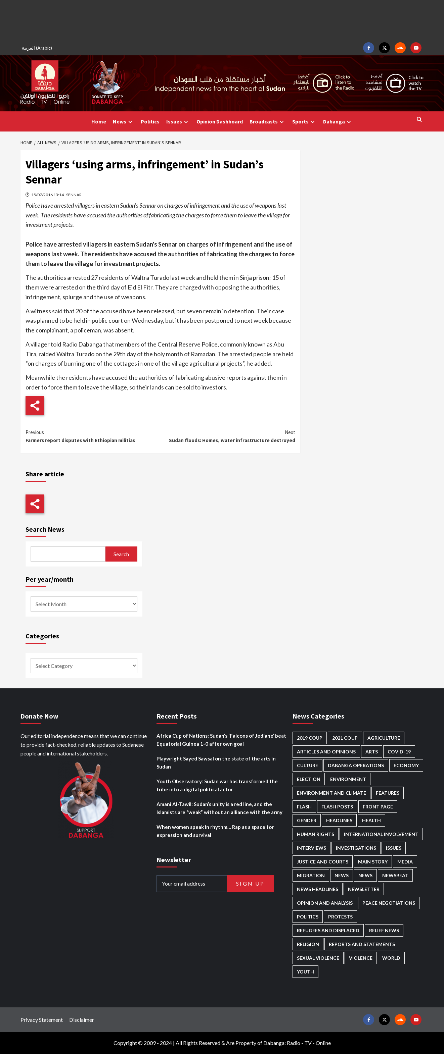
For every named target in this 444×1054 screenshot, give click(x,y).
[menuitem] (37, 47)
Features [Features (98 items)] (387, 793)
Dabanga (338, 121)
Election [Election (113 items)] (308, 779)
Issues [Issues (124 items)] (393, 848)
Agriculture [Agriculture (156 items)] (383, 738)
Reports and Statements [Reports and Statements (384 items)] (362, 944)
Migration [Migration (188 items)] (311, 875)
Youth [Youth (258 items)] (305, 971)
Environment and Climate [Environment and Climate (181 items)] (331, 793)
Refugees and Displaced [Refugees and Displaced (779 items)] (328, 930)
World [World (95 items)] (391, 958)
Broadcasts (267, 121)
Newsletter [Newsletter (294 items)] (364, 889)
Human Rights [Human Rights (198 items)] (315, 834)
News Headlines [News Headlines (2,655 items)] (317, 889)
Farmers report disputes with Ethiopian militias (93, 435)
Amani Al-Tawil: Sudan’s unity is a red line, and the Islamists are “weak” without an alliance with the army (219, 808)
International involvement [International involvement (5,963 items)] (381, 834)
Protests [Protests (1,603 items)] (340, 916)
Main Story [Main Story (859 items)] (373, 861)
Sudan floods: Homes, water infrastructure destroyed (227, 435)
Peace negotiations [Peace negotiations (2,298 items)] (388, 903)
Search (121, 554)
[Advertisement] (222, 20)
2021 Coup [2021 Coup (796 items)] (345, 738)
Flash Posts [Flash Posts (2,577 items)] (337, 806)
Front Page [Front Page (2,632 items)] (378, 806)
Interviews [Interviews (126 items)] (311, 848)
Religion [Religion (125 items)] (308, 944)
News (123, 121)
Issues (178, 121)
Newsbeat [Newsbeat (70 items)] (395, 875)
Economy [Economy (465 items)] (406, 765)
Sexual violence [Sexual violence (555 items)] (318, 958)
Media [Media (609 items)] (405, 861)
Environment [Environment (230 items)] (348, 779)
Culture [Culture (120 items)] (307, 765)
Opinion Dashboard (219, 121)
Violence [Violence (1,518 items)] (360, 958)
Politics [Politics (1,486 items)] (307, 916)
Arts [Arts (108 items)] (371, 751)
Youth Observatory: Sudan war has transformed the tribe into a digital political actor (217, 785)
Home (98, 121)
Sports (304, 121)
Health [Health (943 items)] (371, 820)
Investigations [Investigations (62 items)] (356, 848)
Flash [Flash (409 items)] (304, 806)
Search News (45, 529)
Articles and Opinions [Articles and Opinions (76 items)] (326, 751)
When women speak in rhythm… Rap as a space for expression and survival (215, 831)
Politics (150, 121)
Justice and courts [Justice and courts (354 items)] (322, 861)
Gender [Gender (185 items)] (306, 820)
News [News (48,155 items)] (342, 875)
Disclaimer (81, 1019)
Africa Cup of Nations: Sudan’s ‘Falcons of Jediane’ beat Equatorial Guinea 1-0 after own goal (221, 740)
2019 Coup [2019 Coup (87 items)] (309, 738)
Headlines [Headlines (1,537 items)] (339, 820)
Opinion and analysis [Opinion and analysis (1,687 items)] (325, 903)
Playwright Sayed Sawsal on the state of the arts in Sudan (216, 762)
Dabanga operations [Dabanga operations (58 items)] (356, 765)
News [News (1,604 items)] (365, 875)
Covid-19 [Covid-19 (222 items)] (399, 751)
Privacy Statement (41, 1019)
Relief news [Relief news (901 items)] (384, 930)
